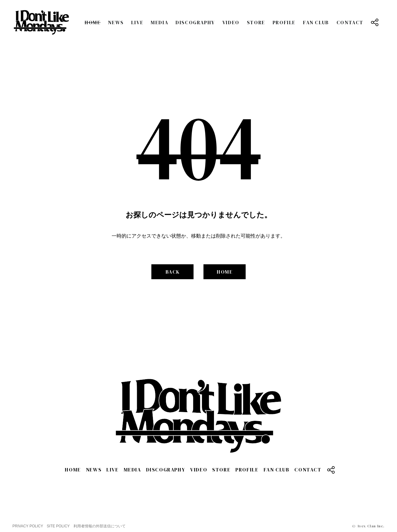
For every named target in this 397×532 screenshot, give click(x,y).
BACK (173, 271)
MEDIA (159, 22)
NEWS (115, 22)
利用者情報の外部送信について (100, 526)
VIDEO (230, 22)
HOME (92, 22)
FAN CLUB (316, 22)
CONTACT (350, 22)
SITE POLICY (58, 526)
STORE (256, 22)
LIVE (137, 22)
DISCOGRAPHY (195, 22)
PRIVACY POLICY (27, 526)
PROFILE (284, 22)
